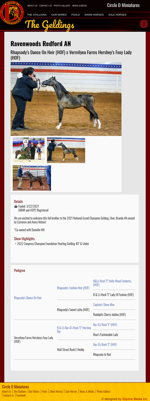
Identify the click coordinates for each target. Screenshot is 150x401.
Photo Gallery (103, 391)
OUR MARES (59, 14)
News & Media (87, 391)
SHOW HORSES (94, 14)
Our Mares (34, 391)
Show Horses (56, 391)
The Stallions (20, 391)
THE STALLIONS (37, 14)
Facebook (21, 395)
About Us (6, 391)
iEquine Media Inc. (135, 399)
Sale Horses (71, 391)
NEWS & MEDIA (79, 6)
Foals (44, 391)
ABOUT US (32, 6)
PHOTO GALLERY (62, 6)
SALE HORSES (117, 14)
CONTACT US (45, 6)
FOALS (75, 14)
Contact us (8, 395)
